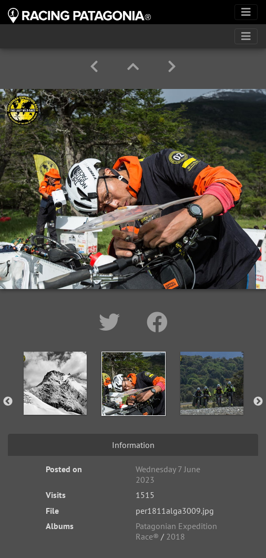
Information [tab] (133, 445)
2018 (175, 536)
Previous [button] (8, 401)
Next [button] (258, 401)
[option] (55, 399)
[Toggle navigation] (246, 12)
